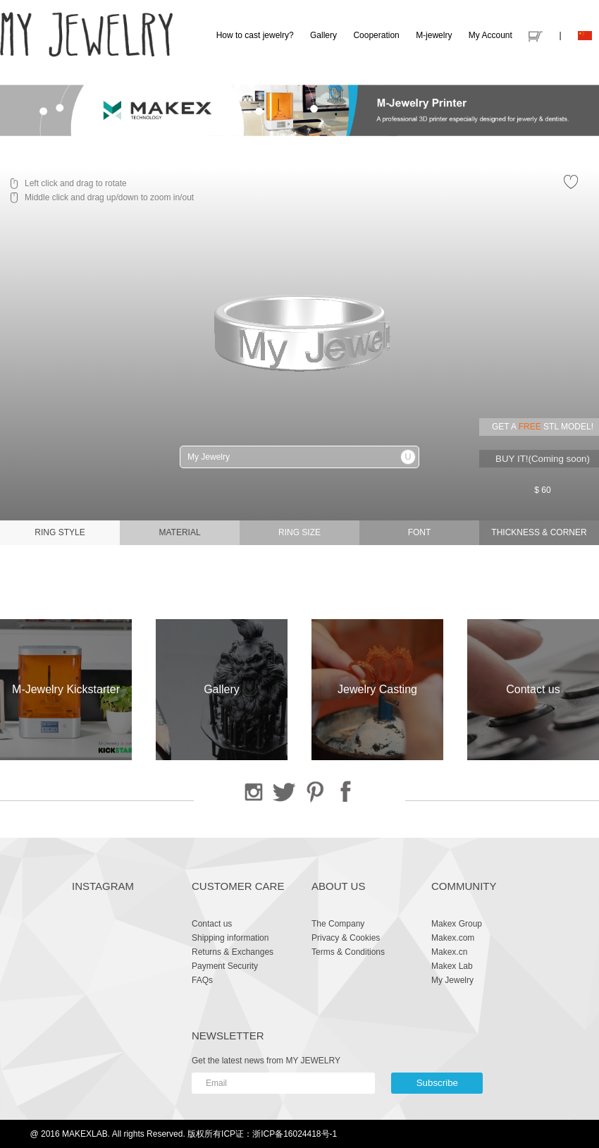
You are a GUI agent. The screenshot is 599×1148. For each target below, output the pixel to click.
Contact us (212, 924)
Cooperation (376, 35)
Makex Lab (452, 966)
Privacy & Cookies (345, 938)
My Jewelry (452, 980)
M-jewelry (434, 35)
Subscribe (437, 1082)
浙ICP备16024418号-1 (294, 1134)
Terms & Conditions (348, 952)
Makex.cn (449, 952)
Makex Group (456, 924)
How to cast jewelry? (255, 35)
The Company (337, 924)
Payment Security (225, 966)
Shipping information (230, 938)
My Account (490, 35)
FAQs (202, 980)
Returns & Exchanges (232, 952)
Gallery (323, 35)
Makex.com (452, 938)
